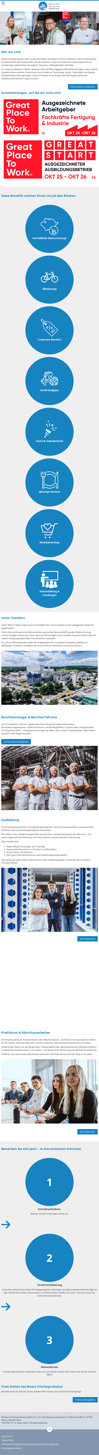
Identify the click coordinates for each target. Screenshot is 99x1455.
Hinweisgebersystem (11, 1448)
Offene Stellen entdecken (83, 86)
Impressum (6, 1436)
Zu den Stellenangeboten (16, 741)
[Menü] (49, 3)
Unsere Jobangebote (85, 1399)
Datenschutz (7, 1440)
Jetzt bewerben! (87, 938)
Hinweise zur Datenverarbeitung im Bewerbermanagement (30, 1444)
